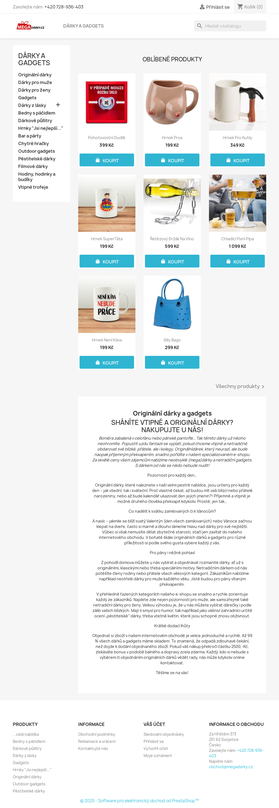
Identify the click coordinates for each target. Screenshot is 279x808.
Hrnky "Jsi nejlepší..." (40, 128)
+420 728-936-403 (63, 7)
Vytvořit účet (156, 748)
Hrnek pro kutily (237, 137)
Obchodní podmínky (96, 734)
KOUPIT (107, 160)
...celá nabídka (26, 734)
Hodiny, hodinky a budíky (36, 176)
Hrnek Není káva (107, 340)
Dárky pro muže (35, 82)
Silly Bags (172, 340)
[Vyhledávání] (230, 25)
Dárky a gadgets (83, 26)
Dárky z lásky (32, 105)
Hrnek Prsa (172, 137)
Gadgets (27, 98)
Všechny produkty (241, 386)
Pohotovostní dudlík (106, 137)
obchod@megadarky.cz (231, 766)
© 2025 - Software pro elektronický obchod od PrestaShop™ (139, 801)
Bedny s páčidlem (36, 113)
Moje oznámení (158, 755)
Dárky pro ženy (34, 90)
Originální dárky (34, 75)
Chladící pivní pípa (237, 238)
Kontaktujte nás (93, 748)
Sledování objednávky (164, 734)
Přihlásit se (154, 741)
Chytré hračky (33, 143)
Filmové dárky (33, 166)
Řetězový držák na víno (172, 238)
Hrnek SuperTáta (107, 238)
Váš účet (154, 724)
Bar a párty (29, 136)
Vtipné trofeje (33, 187)
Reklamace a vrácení (97, 741)
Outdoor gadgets (36, 151)
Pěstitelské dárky (36, 159)
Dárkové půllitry (35, 121)
